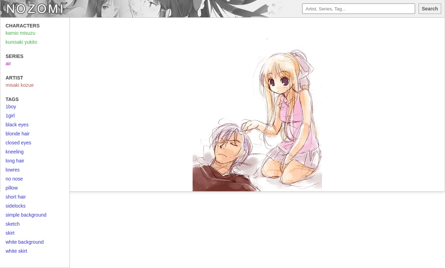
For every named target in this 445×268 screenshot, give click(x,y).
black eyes (17, 124)
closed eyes (18, 142)
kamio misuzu (20, 33)
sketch (12, 224)
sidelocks (16, 206)
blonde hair (18, 133)
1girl (10, 115)
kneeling (15, 151)
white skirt (16, 251)
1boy (11, 106)
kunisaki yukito (21, 42)
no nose (14, 179)
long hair (15, 161)
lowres (12, 170)
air (8, 63)
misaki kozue (20, 85)
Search (430, 8)
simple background (26, 215)
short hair (16, 197)
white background (25, 242)
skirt (10, 233)
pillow (12, 188)
